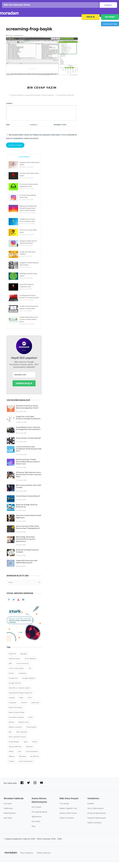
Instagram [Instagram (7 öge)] (12, 704)
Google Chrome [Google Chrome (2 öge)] (15, 685)
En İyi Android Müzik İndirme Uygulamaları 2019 (29, 187)
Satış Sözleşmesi (26, 854)
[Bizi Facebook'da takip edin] (22, 784)
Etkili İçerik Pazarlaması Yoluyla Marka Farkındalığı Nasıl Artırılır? (27, 408)
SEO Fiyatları (73, 19)
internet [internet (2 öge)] (24, 704)
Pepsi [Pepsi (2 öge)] (30, 719)
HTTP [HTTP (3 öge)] (30, 699)
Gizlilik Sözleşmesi (44, 854)
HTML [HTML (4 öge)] (21, 699)
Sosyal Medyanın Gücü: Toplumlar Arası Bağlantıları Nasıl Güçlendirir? (28, 430)
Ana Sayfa (8, 805)
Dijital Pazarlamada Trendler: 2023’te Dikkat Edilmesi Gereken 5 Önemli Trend (28, 463)
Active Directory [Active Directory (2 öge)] (23, 665)
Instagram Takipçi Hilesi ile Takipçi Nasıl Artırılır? (28, 244)
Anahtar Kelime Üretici (68, 814)
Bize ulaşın (8, 819)
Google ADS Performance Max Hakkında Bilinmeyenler (26, 563)
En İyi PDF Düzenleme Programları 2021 (26, 287)
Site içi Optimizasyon (95, 810)
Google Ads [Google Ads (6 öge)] (13, 680)
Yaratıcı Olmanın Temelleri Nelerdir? (28, 440)
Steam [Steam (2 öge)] (34, 743)
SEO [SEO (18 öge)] (10, 733)
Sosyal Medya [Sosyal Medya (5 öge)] (14, 743)
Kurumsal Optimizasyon (96, 814)
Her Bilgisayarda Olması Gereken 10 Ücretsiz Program (29, 298)
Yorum (9, 105)
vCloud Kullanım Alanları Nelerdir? (28, 498)
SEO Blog (47, 19)
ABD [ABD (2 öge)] (10, 665)
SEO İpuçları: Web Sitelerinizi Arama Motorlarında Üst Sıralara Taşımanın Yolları (28, 476)
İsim (8, 126)
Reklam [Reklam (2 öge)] (11, 724)
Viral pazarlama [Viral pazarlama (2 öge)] (32, 753)
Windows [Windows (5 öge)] (22, 758)
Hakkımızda (8, 810)
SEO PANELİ (110, 19)
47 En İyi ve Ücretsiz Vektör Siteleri (28, 233)
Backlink (90, 805)
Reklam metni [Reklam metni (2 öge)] (24, 724)
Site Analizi (36, 823)
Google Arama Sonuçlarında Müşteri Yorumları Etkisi (29, 309)
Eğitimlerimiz (36, 818)
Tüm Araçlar (64, 805)
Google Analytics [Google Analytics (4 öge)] (28, 680)
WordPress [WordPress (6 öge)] (35, 758)
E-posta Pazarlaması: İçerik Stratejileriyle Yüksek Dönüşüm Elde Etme (28, 450)
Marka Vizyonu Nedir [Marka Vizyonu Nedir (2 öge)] (17, 714)
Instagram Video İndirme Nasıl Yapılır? (29, 165)
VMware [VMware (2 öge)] (12, 758)
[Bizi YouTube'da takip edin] (41, 784)
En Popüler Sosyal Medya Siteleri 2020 (28, 198)
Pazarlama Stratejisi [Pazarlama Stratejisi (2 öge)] (16, 719)
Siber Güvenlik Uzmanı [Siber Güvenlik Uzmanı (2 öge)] (17, 738)
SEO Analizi (34, 19)
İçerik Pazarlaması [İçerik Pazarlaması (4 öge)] (26, 763)
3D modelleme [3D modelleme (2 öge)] (30, 660)
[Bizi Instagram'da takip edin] (35, 784)
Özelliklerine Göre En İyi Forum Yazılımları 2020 (27, 222)
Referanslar (60, 19)
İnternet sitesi (60, 126)
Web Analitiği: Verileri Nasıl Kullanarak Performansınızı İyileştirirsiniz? (25, 541)
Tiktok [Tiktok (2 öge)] (11, 753)
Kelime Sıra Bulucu (67, 819)
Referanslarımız (10, 814)
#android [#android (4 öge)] (12, 655)
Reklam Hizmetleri (94, 824)
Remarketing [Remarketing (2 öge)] (31, 729)
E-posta (34, 126)
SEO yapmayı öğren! (39, 813)
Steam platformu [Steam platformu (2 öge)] (15, 748)
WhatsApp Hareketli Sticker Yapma (28, 276)
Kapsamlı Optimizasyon (96, 819)
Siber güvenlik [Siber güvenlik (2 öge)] (21, 733)
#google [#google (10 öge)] (23, 655)
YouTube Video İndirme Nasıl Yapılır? (29, 176)
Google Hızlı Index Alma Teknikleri (27, 255)
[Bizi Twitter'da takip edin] (28, 784)
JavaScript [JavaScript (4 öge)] (35, 704)
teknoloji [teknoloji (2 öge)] (29, 748)
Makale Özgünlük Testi (68, 810)
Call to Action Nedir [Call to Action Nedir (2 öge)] (16, 670)
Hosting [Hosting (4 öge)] (12, 699)
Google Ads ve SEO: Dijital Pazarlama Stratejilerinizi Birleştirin (28, 419)
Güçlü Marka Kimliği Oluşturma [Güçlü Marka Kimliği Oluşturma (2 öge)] (20, 694)
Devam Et (108, 6)
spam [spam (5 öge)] (26, 743)
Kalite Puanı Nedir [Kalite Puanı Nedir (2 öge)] (15, 709)
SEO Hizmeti (20, 19)
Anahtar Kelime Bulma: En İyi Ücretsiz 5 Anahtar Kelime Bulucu (29, 321)
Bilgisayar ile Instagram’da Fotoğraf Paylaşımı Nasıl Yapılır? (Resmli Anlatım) (28, 210)
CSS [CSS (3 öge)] (29, 670)
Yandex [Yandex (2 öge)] (11, 763)
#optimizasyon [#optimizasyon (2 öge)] (14, 660)
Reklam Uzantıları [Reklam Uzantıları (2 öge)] (15, 729)
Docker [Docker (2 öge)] (11, 675)
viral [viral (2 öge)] (19, 753)
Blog (33, 827)
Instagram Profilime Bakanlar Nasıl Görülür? (29, 265)
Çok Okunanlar (24, 158)
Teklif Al (90, 18)
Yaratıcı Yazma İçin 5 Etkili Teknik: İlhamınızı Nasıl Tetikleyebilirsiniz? (28, 529)
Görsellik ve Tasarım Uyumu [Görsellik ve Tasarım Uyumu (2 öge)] (19, 689)
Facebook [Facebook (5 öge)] (22, 675)
